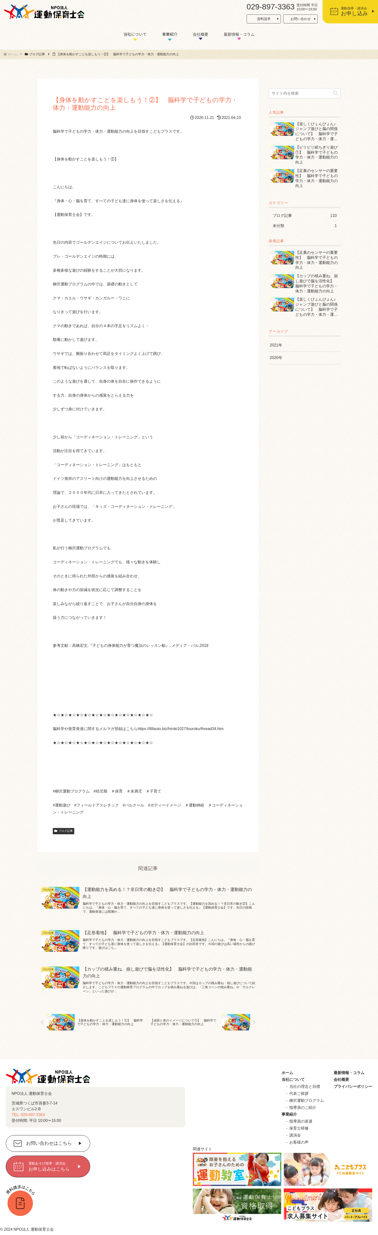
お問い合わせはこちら (49, 1143)
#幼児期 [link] (100, 791)
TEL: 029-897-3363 (28, 1115)
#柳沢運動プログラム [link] (71, 791)
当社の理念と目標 (304, 1086)
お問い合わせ (300, 19)
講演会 (295, 1135)
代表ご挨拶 (299, 1093)
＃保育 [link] (117, 791)
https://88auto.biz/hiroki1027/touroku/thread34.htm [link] (181, 729)
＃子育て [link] (153, 791)
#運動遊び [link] (61, 805)
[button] (335, 93)
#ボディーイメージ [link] (164, 805)
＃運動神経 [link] (194, 805)
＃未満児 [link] (134, 791)
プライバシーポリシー (353, 1086)
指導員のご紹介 (302, 1107)
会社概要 (200, 34)
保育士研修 (299, 1128)
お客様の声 (299, 1142)
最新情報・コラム (239, 34)
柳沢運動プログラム (306, 1100)
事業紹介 (169, 34)
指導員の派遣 (300, 1121)
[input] (305, 93)
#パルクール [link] (133, 805)
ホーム (287, 1073)
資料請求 (263, 19)
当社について (135, 34)
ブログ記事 (63, 831)
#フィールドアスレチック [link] (96, 805)
